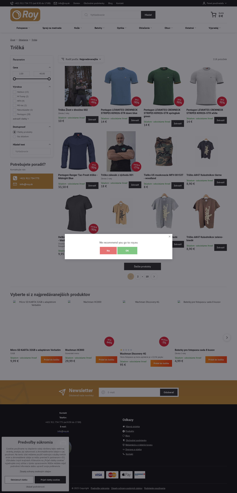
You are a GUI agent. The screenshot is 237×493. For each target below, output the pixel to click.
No (108, 250)
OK (127, 250)
